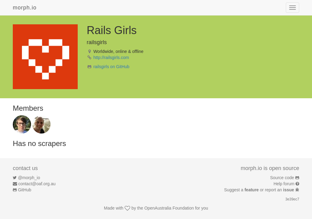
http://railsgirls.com (111, 57)
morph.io (25, 8)
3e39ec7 (292, 199)
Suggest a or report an (259, 189)
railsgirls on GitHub (111, 66)
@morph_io (29, 177)
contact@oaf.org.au (36, 183)
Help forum (284, 183)
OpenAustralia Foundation (169, 208)
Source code (282, 177)
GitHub (24, 189)
